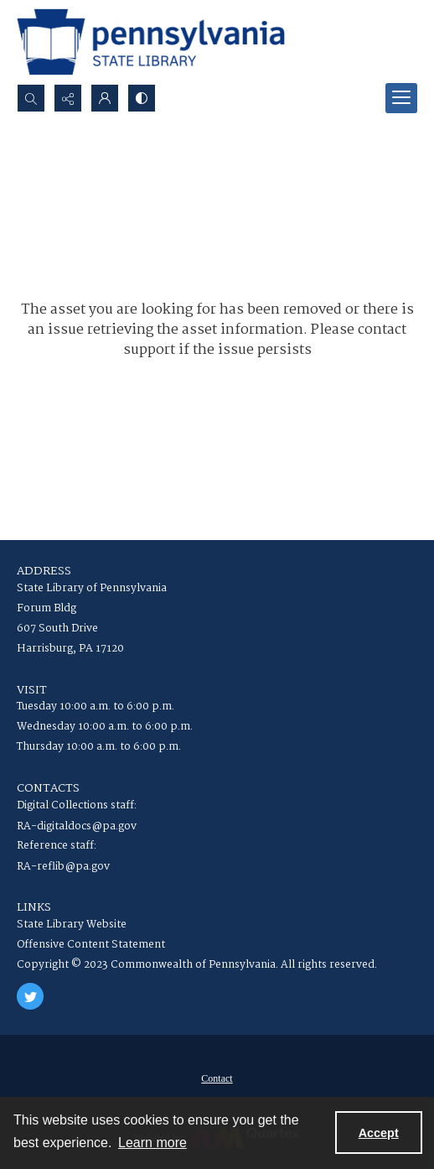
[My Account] (104, 98)
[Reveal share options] (67, 98)
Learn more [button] (152, 1142)
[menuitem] (217, 1078)
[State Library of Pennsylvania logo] (151, 41)
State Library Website (72, 924)
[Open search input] (31, 98)
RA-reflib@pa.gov (63, 866)
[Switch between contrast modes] (141, 98)
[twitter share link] (30, 996)
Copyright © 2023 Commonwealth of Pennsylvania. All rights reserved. (197, 965)
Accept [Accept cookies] (379, 1133)
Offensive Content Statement (91, 944)
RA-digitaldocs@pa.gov (77, 826)
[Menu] (401, 98)
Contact (216, 1078)
